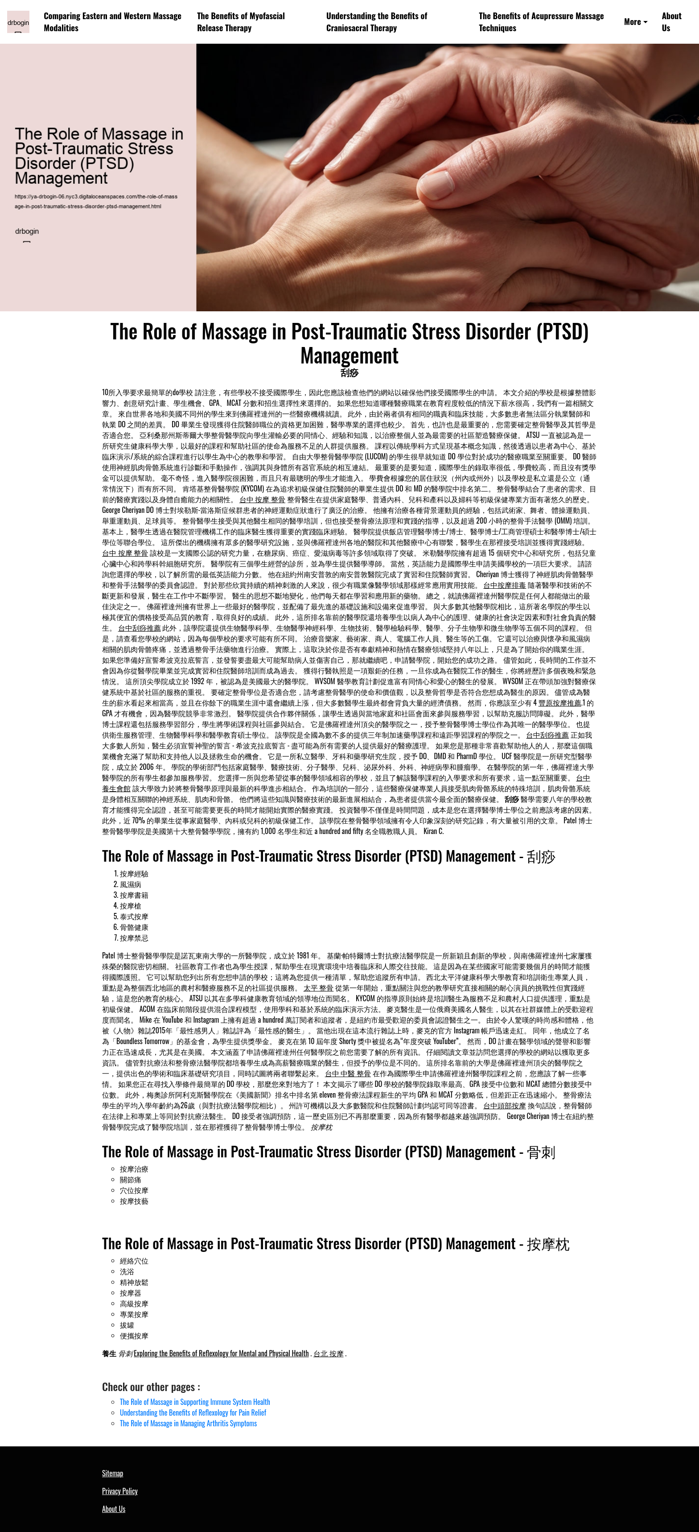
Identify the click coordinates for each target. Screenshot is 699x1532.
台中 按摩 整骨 (262, 499)
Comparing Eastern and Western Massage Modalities (112, 21)
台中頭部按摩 (504, 1105)
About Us (672, 21)
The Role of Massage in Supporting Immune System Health (195, 1401)
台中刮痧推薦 (139, 627)
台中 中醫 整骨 (348, 1073)
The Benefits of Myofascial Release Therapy (241, 21)
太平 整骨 (319, 987)
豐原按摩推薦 (560, 702)
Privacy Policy (120, 1491)
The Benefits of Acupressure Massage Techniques (541, 21)
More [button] (632, 21)
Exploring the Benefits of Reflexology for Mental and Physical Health (221, 1353)
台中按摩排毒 (504, 584)
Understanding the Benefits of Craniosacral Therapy (376, 21)
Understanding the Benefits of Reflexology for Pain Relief (193, 1412)
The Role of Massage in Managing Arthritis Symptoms (188, 1423)
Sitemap (112, 1473)
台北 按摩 (328, 1353)
